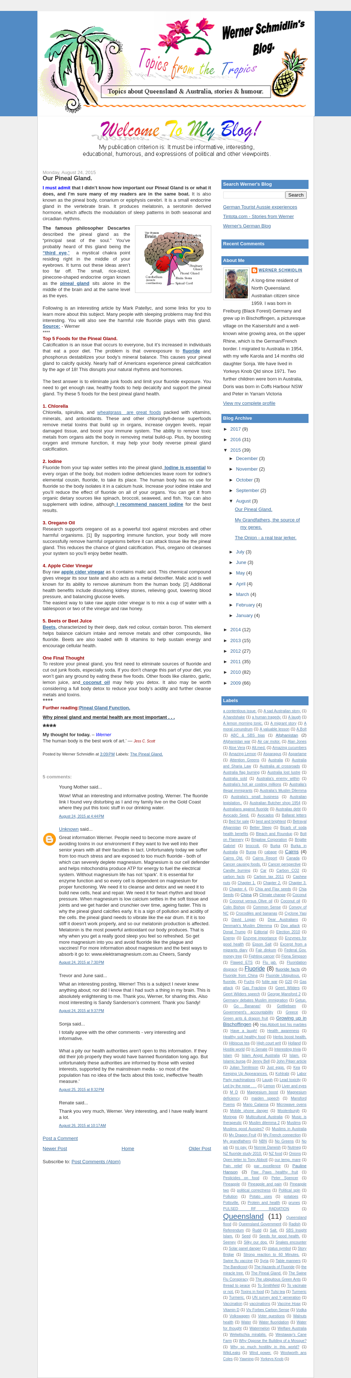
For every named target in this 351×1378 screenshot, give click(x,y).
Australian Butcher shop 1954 (275, 803)
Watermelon (259, 1328)
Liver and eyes (294, 1086)
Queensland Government (260, 1224)
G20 (288, 982)
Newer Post (55, 1148)
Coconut (300, 895)
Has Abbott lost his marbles (283, 1025)
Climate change (273, 895)
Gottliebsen (286, 1006)
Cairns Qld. (233, 858)
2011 (236, 661)
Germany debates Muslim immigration (255, 1000)
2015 (236, 450)
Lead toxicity (290, 1080)
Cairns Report (265, 858)
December (247, 458)
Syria (264, 1261)
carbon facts (234, 877)
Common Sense (267, 907)
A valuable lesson (274, 729)
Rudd (256, 1230)
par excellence (267, 1166)
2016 (236, 439)
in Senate (260, 1049)
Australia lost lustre (284, 772)
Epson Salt (262, 944)
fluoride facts (288, 969)
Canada (292, 858)
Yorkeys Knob (271, 1359)
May (241, 573)
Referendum (233, 1230)
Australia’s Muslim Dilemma (283, 791)
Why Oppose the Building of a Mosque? (272, 1341)
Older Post (200, 1148)
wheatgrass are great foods (129, 412)
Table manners (288, 1261)
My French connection (282, 1135)
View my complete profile (249, 403)
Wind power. (260, 1353)
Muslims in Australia (289, 1129)
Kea (296, 1067)
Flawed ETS (241, 962)
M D (234, 1092)
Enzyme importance (260, 938)
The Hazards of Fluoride (274, 1267)
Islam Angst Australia (261, 1055)
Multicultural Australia (264, 1117)
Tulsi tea (278, 1292)
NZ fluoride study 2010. (242, 1154)
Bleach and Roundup (274, 834)
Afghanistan (287, 735)
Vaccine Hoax (289, 1304)
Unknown (69, 829)
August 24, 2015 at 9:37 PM (81, 1011)
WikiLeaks (231, 1353)
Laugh (267, 1080)
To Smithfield (269, 1286)
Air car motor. (269, 742)
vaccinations (259, 1304)
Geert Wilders (287, 988)
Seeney (229, 1242)
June (242, 562)
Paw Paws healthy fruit (274, 1172)
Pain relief (232, 1166)
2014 (236, 629)
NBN (263, 1141)
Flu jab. (270, 962)
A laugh (294, 717)
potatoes (291, 1196)
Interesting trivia (287, 1049)
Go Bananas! (247, 1006)
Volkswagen (239, 1316)
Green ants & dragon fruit (245, 1018)
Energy (229, 938)
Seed (246, 1236)
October (245, 480)
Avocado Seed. (236, 815)
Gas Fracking (254, 988)
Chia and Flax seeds (273, 889)
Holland (294, 1043)
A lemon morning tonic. (243, 723)
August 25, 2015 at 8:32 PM (81, 1090)
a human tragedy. (266, 717)
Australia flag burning (241, 772)
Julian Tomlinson (244, 1067)
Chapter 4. (238, 889)
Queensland (243, 1216)
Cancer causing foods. (242, 864)
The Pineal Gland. (146, 754)
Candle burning (236, 871)
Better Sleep (261, 828)
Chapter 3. (298, 883)
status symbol (279, 1248)
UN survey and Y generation (276, 1298)
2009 (236, 683)
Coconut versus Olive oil (250, 901)
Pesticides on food (241, 1178)
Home (128, 1148)
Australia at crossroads (280, 766)
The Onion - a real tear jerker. (266, 537)
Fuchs (249, 982)
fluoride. (230, 982)
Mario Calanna (256, 1105)
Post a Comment (60, 1138)
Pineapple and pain (265, 1184)
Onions (295, 1154)
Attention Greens (244, 760)
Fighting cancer (261, 956)
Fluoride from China (240, 976)
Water (246, 1322)
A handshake (234, 717)
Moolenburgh (289, 1111)
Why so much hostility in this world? (264, 1347)
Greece (292, 1012)
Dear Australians (283, 920)
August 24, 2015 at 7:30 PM (81, 962)
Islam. (294, 1055)
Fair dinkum (266, 950)
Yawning (247, 1359)
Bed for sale (239, 821)
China (246, 894)
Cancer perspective (284, 864)
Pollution (230, 1196)
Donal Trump (234, 932)
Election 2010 (288, 932)
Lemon (269, 1086)
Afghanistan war (236, 742)
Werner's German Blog (247, 226)
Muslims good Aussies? (243, 1129)
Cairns (292, 851)
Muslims (294, 1123)
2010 (236, 672)
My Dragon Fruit (242, 1135)
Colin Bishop (234, 907)
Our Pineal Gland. (67, 178)
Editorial (261, 932)
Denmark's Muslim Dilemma (247, 926)
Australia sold (235, 779)
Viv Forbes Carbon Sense (267, 1310)
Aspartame (297, 754)
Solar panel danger (245, 1248)
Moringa (230, 1117)
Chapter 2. (272, 883)
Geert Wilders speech (241, 994)
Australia (275, 760)
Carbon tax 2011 (269, 877)
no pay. (241, 1147)
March (243, 594)
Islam (227, 1055)
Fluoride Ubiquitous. (283, 976)
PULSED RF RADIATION (256, 1209)
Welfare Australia (292, 1328)
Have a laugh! (243, 1031)
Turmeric (299, 1292)
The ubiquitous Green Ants (278, 1279)
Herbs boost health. (289, 1037)
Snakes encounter (291, 1242)
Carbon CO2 (288, 871)
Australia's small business (254, 797)
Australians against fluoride (246, 809)
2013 (236, 640)
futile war (269, 982)
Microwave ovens (291, 1105)
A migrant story (283, 723)
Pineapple (231, 1184)
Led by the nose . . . (240, 1086)
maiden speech (265, 1098)
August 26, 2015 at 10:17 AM (82, 1126)
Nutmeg (294, 1147)
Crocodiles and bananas (256, 913)
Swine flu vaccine (238, 1261)
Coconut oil (290, 901)
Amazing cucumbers (289, 748)
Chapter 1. (247, 883)
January (245, 615)
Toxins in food (252, 1292)
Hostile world (234, 1049)
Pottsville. (231, 1203)
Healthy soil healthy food (244, 1037)
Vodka (301, 1310)
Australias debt (288, 809)
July (241, 552)
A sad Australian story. (282, 711)
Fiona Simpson (293, 956)
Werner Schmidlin (280, 270)
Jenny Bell (261, 1061)
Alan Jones (296, 742)
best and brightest (271, 821)
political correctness (254, 1190)
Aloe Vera (237, 748)
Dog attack (290, 926)
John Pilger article (292, 1061)
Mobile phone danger (249, 1111)
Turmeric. (237, 1298)
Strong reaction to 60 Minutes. (271, 1255)
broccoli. (253, 846)
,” (56, 252)
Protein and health (264, 1203)
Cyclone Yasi (296, 913)
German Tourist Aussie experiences (260, 207)
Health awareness (283, 1031)
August (244, 501)
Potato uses (260, 1196)
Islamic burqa (234, 1061)
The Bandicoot (235, 1267)
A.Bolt (302, 729)
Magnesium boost (262, 1092)
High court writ (269, 1043)
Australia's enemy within (278, 779)
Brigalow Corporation (269, 840)
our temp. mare (288, 1160)
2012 (236, 651)
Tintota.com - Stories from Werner (258, 216)
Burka (275, 846)
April (241, 584)
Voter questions (271, 1316)
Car (263, 871)
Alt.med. (259, 748)
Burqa (251, 852)
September (248, 490)
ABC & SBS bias (248, 735)
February (246, 605)
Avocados (265, 815)
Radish (295, 1224)
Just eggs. (276, 1067)
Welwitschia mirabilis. (248, 1335)
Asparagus (272, 754)
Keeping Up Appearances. (245, 1074)
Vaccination (232, 1304)
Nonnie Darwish (267, 1147)
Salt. (274, 1230)
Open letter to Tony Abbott (245, 1160)
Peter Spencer (285, 1178)
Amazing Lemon (243, 754)
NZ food (275, 1154)
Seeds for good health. (279, 1236)
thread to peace (236, 1286)
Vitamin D (231, 1310)
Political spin (290, 1190)
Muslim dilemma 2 (264, 1123)
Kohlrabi (282, 1074)
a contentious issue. (240, 711)
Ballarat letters (294, 815)
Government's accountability (248, 1012)
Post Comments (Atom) (96, 1161)
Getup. (300, 1000)
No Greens (284, 1141)
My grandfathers (237, 1141)
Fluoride (255, 969)
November (247, 469)
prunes (294, 1203)
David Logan (244, 920)
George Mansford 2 (284, 994)
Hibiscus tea (239, 1043)
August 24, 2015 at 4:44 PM (81, 816)
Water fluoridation (274, 1322)
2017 (236, 429)
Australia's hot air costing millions (252, 784)
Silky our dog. (256, 1242)
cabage (270, 852)
